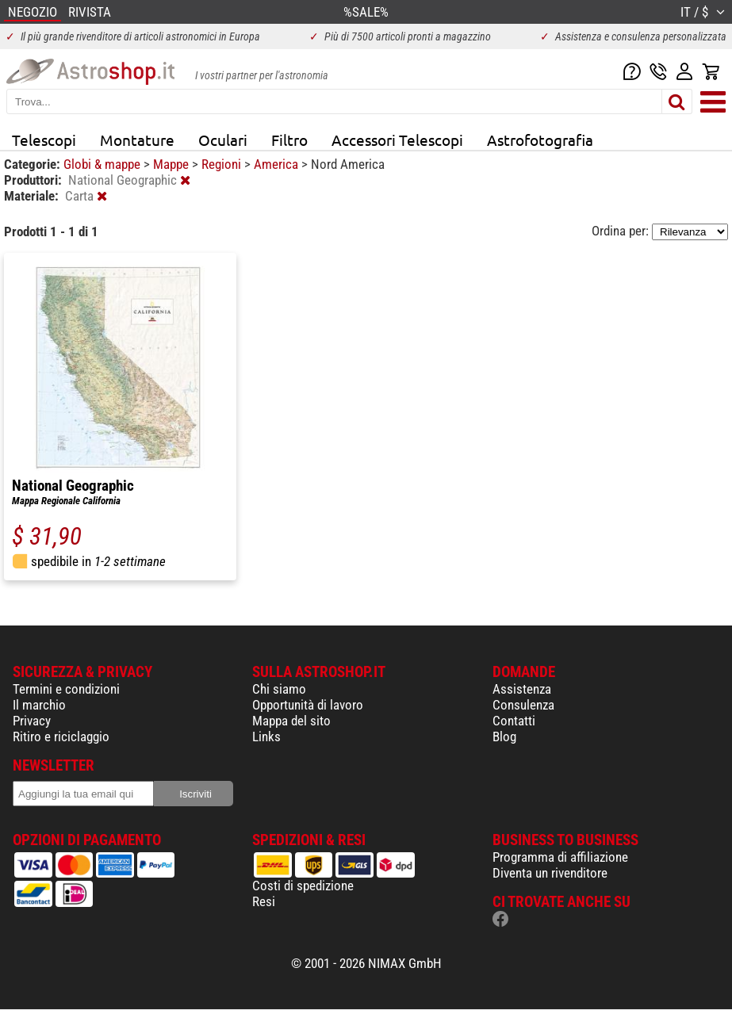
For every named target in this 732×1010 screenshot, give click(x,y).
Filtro (289, 139)
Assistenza (521, 689)
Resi (263, 901)
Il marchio (39, 705)
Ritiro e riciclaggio (61, 736)
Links (266, 736)
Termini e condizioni (66, 689)
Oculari (222, 139)
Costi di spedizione (303, 885)
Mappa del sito (291, 721)
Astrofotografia (540, 139)
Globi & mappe (103, 164)
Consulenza (523, 705)
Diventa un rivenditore (549, 873)
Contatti (513, 721)
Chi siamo (279, 689)
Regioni (222, 164)
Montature (137, 139)
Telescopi (44, 139)
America (277, 164)
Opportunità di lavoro (307, 705)
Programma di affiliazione (560, 857)
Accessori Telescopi (397, 139)
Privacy (32, 721)
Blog (504, 736)
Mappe (172, 164)
